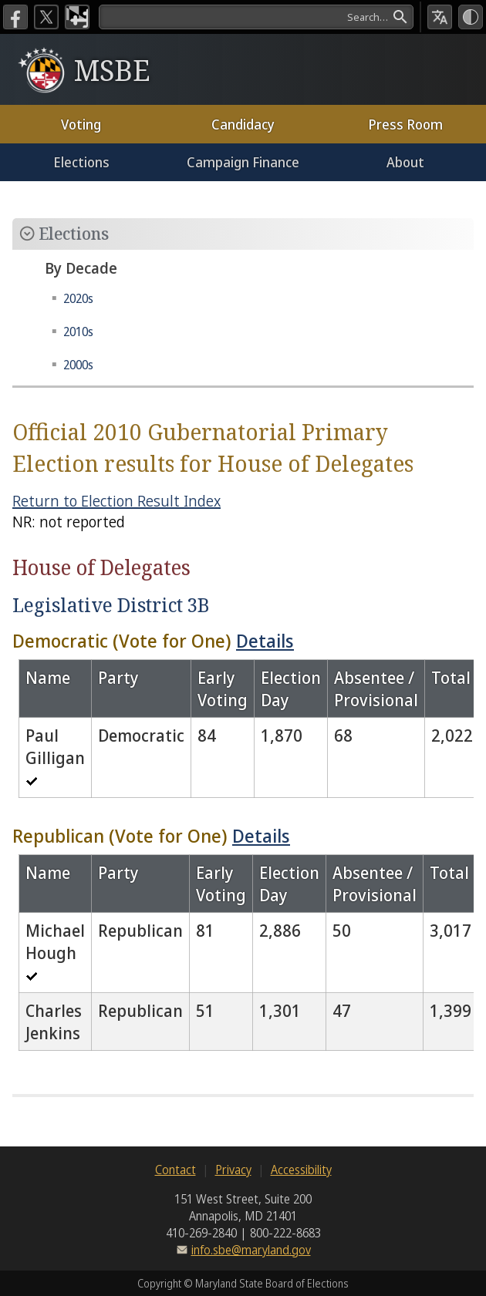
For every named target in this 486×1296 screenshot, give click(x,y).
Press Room (405, 124)
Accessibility (301, 1169)
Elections (81, 162)
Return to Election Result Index (116, 500)
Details (265, 640)
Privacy (233, 1169)
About (405, 162)
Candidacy (243, 124)
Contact (175, 1169)
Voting (81, 124)
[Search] (256, 17)
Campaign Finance (243, 162)
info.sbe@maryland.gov (251, 1249)
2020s (78, 298)
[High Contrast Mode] (470, 17)
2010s (78, 331)
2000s (78, 364)
